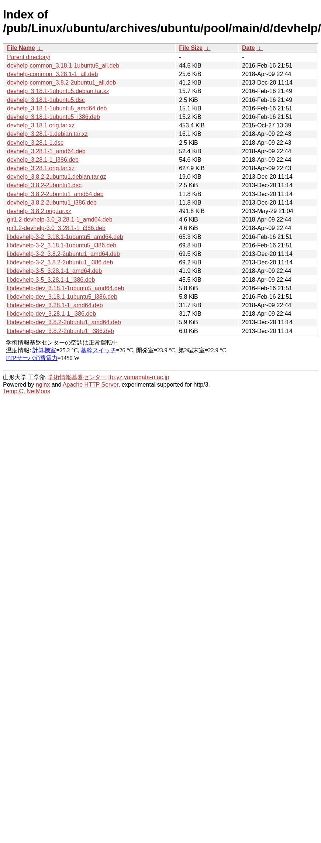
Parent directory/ (28, 57)
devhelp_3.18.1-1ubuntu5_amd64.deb (57, 108)
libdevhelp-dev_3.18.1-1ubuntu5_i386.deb (62, 297)
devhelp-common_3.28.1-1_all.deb (52, 74)
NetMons (38, 391)
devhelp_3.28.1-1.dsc (35, 143)
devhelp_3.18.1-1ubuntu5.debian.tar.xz (58, 91)
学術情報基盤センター (77, 377)
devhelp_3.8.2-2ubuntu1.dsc (44, 185)
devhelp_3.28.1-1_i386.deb (43, 160)
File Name (21, 48)
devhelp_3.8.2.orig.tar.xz (39, 211)
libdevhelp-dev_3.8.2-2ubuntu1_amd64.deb (64, 322)
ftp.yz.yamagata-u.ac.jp (138, 377)
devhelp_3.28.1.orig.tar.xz (41, 168)
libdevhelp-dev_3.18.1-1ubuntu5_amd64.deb (65, 288)
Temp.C (13, 391)
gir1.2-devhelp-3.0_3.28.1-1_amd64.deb (60, 219)
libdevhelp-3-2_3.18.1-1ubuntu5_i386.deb (61, 245)
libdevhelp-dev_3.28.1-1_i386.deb (51, 314)
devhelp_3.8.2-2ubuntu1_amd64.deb (55, 194)
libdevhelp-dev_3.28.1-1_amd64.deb (55, 305)
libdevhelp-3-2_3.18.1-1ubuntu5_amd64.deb (65, 237)
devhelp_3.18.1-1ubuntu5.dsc (46, 100)
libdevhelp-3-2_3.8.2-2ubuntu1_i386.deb (60, 262)
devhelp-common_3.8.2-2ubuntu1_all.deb (61, 82)
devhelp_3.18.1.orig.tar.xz (41, 125)
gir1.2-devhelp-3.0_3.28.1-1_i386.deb (56, 228)
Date (248, 48)
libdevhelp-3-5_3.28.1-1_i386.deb (51, 280)
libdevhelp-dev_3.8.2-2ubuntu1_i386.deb (60, 331)
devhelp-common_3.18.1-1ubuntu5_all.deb (63, 65)
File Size (191, 48)
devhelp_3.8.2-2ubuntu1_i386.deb (52, 202)
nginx (43, 384)
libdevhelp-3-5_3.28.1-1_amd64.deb (54, 271)
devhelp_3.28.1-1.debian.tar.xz (47, 134)
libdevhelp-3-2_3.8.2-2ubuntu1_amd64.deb (63, 254)
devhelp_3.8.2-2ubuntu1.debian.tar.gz (56, 177)
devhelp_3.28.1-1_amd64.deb (46, 151)
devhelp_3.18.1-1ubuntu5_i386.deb (53, 117)
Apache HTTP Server (90, 384)
